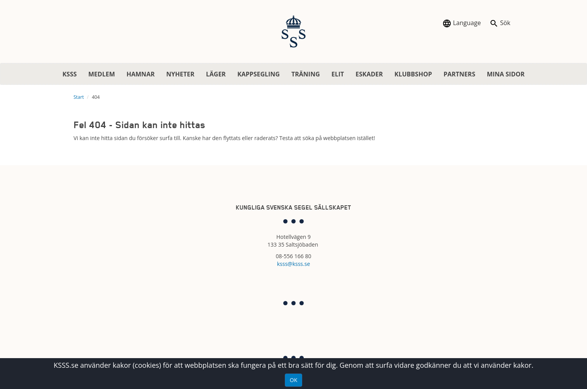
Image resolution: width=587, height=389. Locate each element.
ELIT (338, 74)
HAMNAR (141, 74)
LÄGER (216, 74)
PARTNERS (459, 74)
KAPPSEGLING (258, 74)
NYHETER (180, 74)
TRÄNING (305, 74)
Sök (500, 23)
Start (79, 97)
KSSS (70, 74)
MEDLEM (101, 74)
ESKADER (369, 74)
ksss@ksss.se (293, 263)
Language (461, 23)
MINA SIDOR (505, 74)
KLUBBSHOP (413, 74)
